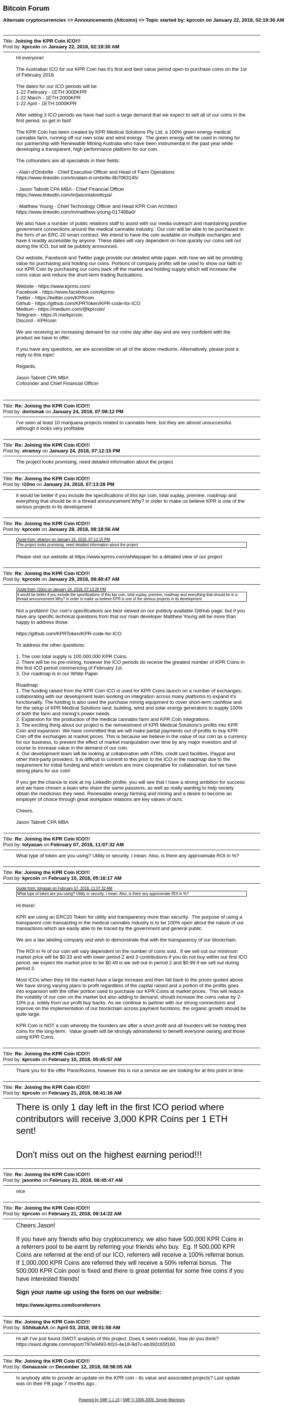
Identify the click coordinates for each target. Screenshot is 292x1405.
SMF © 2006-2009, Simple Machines (153, 1400)
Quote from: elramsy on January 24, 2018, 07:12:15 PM (63, 539)
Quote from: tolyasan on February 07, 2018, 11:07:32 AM (64, 888)
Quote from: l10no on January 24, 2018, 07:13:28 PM (61, 589)
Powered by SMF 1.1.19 (99, 1400)
